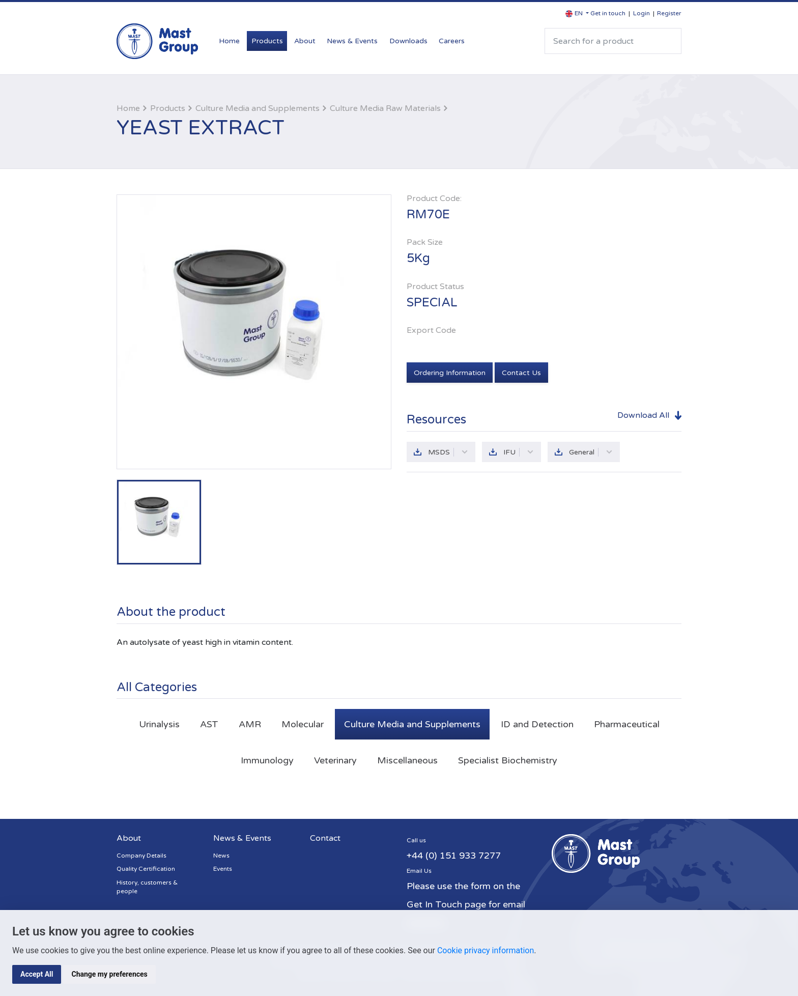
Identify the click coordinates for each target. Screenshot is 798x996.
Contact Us (521, 372)
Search (669, 41)
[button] (577, 13)
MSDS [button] (448, 452)
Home (229, 41)
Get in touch (607, 13)
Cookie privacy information (485, 950)
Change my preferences (109, 974)
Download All (643, 415)
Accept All (36, 974)
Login (641, 13)
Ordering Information (450, 372)
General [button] (591, 452)
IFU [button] (518, 452)
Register (669, 13)
